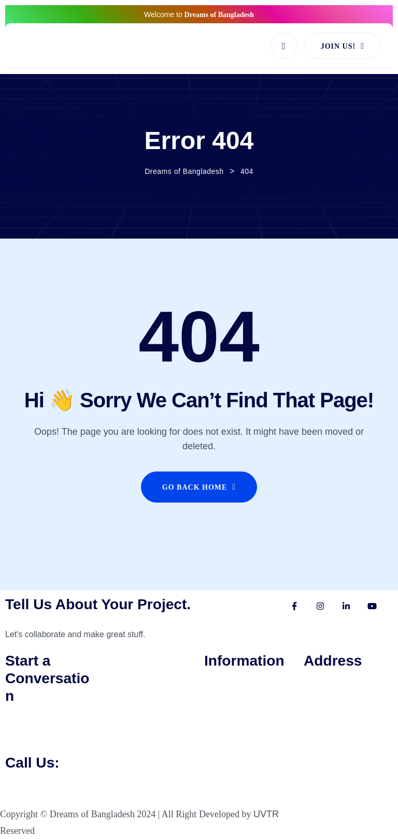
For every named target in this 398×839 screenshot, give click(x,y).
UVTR (266, 814)
